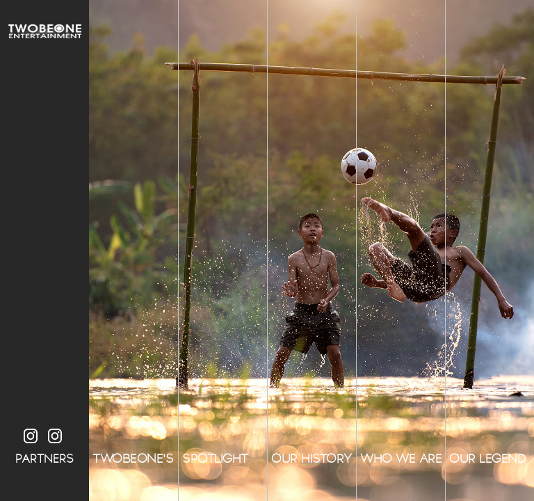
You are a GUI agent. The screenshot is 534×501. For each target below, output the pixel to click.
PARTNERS (44, 459)
